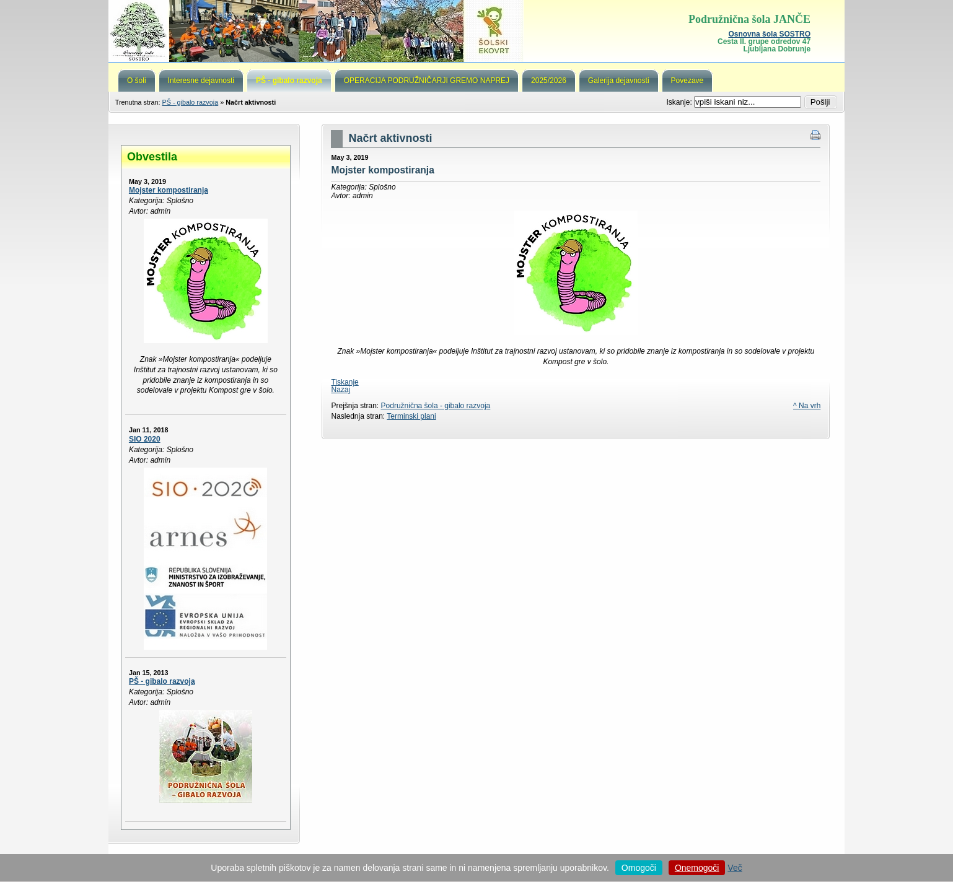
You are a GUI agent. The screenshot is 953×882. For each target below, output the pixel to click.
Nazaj (340, 389)
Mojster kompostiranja (168, 190)
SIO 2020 (144, 439)
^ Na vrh (806, 405)
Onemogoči (697, 868)
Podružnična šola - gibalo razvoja (436, 405)
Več (734, 868)
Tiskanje (344, 382)
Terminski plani (411, 416)
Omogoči (638, 868)
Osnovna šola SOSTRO (769, 34)
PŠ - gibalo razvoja (190, 102)
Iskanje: (680, 102)
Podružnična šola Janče (476, 31)
